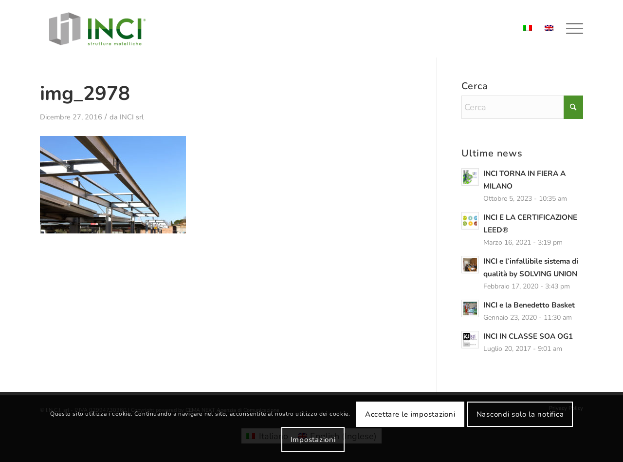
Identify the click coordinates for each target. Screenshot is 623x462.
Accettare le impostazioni (410, 414)
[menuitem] (571, 29)
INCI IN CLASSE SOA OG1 (528, 336)
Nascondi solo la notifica (520, 414)
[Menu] (571, 29)
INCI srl (132, 117)
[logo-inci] (97, 29)
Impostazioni (313, 439)
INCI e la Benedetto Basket (529, 305)
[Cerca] (522, 107)
